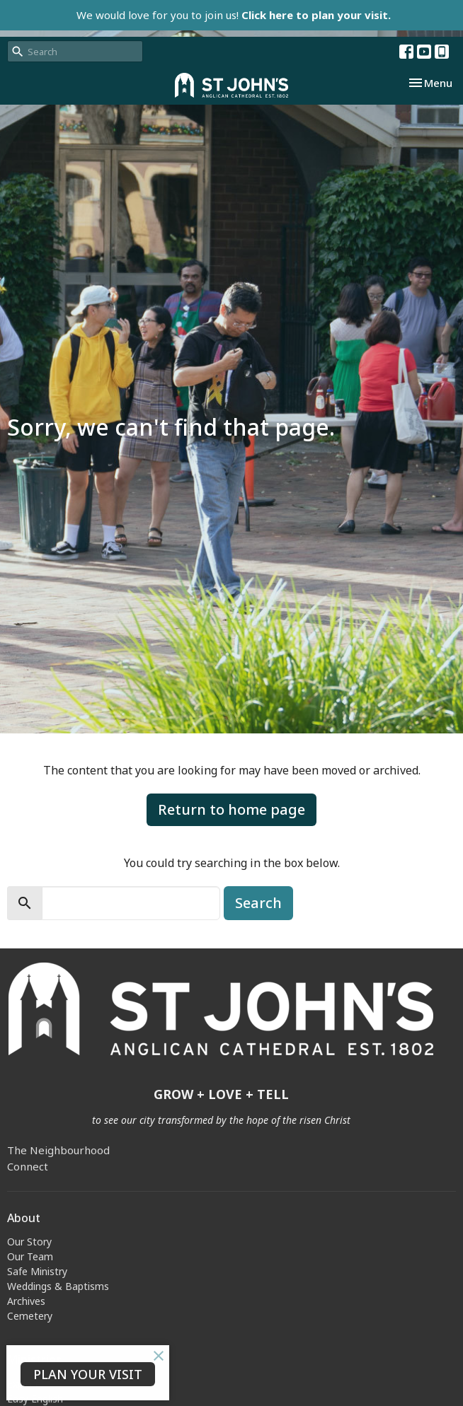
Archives (26, 1301)
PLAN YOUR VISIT (87, 1374)
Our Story (29, 1241)
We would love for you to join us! (233, 15)
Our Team (30, 1256)
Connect (27, 1166)
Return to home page (231, 809)
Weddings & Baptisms (58, 1286)
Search (258, 902)
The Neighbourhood (58, 1150)
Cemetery (29, 1316)
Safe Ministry (37, 1271)
